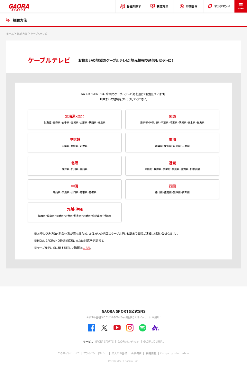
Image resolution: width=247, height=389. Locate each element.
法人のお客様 (119, 353)
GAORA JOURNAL (153, 341)
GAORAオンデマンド (128, 341)
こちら (86, 248)
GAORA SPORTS (104, 341)
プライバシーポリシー (95, 353)
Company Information (174, 353)
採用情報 (151, 353)
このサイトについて (68, 353)
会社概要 (136, 353)
